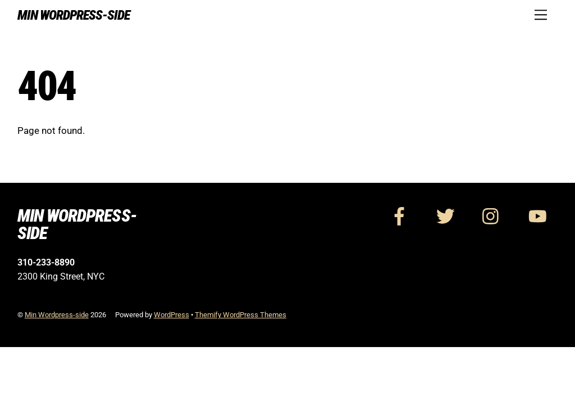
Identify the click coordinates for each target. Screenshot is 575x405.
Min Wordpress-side (57, 314)
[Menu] (541, 15)
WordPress (171, 314)
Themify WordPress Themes (240, 314)
